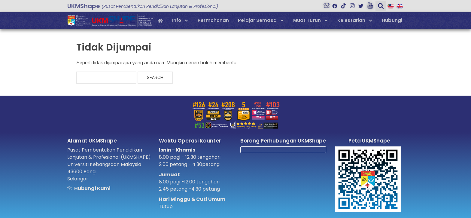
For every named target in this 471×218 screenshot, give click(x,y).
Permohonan (213, 20)
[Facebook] (333, 4)
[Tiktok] (342, 4)
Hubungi (392, 20)
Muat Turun (310, 20)
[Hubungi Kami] (325, 4)
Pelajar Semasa (261, 20)
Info (180, 20)
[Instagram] (351, 4)
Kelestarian (355, 20)
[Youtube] (368, 4)
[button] (378, 6)
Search (155, 77)
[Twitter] (359, 4)
